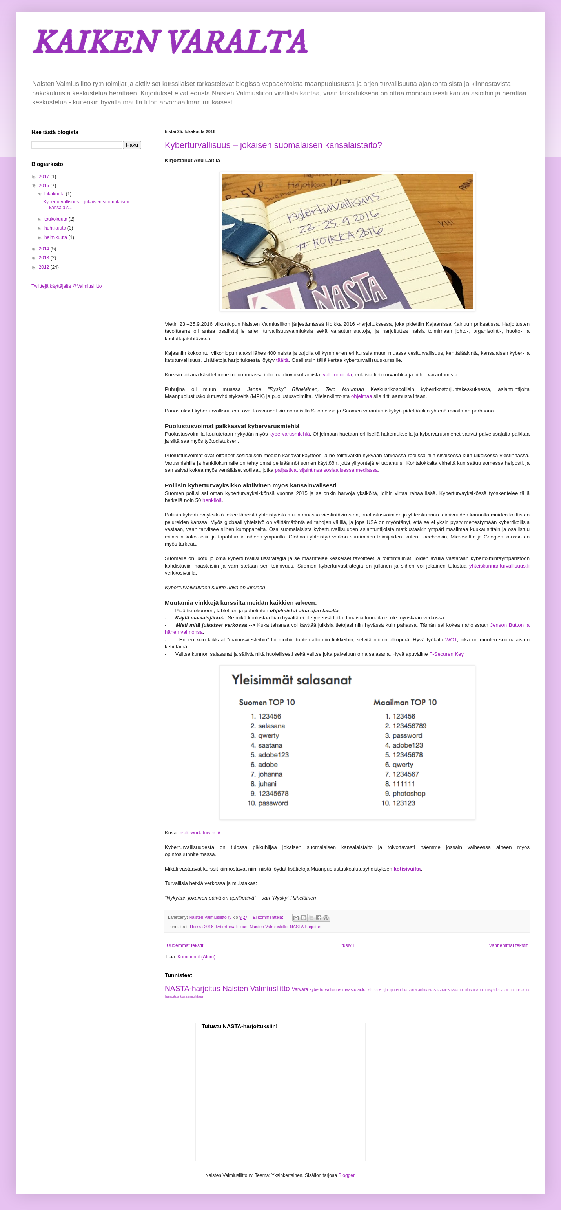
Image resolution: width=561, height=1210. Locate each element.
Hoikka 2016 (201, 926)
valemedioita (337, 375)
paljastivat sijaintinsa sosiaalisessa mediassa (326, 470)
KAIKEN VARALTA (168, 44)
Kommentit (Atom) (196, 957)
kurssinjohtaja (191, 996)
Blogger (347, 1175)
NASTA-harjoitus (305, 926)
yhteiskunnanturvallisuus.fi (499, 566)
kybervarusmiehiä (289, 434)
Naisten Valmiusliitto (268, 926)
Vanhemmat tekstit (508, 945)
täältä (282, 360)
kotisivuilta (407, 869)
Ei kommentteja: (268, 917)
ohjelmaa (361, 396)
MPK (446, 989)
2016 (45, 185)
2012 (45, 267)
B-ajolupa (387, 989)
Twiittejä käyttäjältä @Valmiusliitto (66, 286)
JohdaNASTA (429, 989)
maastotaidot (354, 989)
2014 (45, 249)
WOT (451, 639)
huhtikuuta (55, 228)
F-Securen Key (446, 654)
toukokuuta (56, 219)
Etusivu (346, 945)
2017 (45, 176)
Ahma (373, 989)
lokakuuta (55, 194)
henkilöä (212, 500)
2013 (45, 258)
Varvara (300, 989)
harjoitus (172, 996)
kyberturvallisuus (231, 926)
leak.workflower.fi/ (199, 833)
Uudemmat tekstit (185, 945)
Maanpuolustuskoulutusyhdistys (477, 989)
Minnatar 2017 (517, 989)
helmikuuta (56, 237)
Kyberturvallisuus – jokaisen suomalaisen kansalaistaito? (273, 145)
